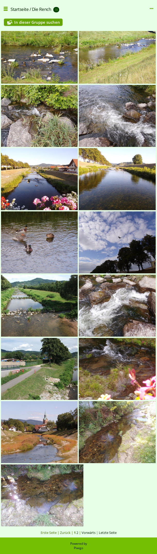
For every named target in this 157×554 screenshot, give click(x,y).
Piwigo (78, 548)
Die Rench (41, 9)
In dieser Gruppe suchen (37, 22)
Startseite (20, 9)
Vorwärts (88, 532)
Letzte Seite (108, 532)
